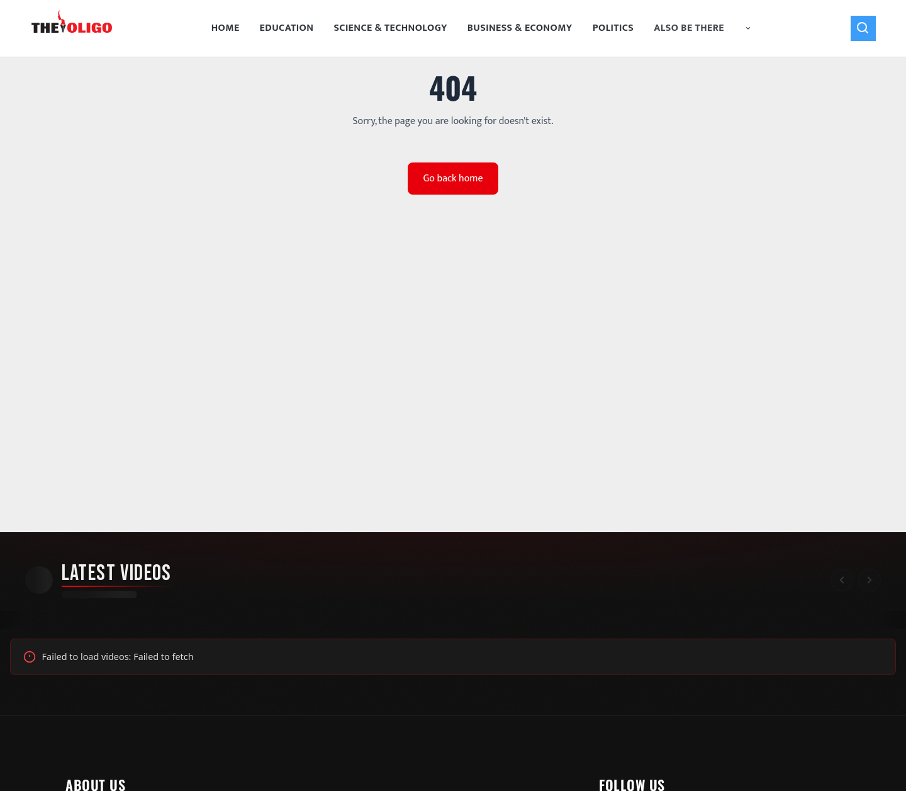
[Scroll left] (841, 580)
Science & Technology (390, 28)
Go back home (453, 178)
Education (287, 28)
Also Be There (703, 28)
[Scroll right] (869, 580)
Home (225, 28)
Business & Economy (520, 28)
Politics (613, 28)
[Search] (863, 28)
